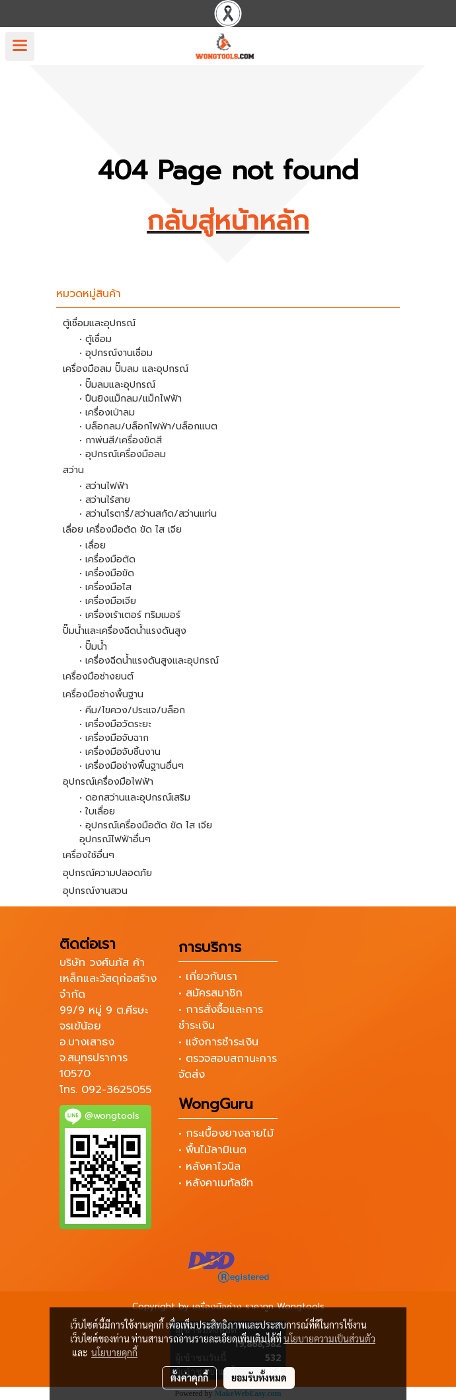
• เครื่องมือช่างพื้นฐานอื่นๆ (131, 766)
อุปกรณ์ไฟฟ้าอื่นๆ (115, 839)
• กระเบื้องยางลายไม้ (226, 1133)
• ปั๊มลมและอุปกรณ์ (117, 385)
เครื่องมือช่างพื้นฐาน (103, 694)
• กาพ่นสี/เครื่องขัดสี (120, 440)
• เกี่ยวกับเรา (207, 976)
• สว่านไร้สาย (104, 500)
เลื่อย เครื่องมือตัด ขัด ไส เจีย (122, 530)
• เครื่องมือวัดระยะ (115, 724)
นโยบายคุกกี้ (114, 1352)
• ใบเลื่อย (97, 811)
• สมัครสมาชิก (210, 993)
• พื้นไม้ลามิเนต (212, 1150)
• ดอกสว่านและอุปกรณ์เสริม (134, 798)
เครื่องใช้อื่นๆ (88, 855)
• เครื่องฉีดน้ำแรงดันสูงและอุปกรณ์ (149, 661)
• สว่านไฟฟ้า (103, 486)
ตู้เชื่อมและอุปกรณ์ (99, 323)
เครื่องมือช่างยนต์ (98, 676)
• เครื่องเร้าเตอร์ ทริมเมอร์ (129, 615)
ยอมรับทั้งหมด (259, 1377)
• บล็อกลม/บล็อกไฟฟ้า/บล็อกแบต (148, 426)
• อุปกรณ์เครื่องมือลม (122, 454)
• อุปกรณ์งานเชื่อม (116, 353)
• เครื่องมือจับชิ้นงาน (120, 752)
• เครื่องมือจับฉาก (114, 738)
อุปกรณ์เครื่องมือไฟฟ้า (108, 782)
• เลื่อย (92, 545)
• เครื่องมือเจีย (107, 601)
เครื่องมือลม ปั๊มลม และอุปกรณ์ (125, 369)
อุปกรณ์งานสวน (95, 891)
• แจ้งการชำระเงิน (218, 1042)
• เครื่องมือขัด (106, 573)
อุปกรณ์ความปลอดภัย (107, 873)
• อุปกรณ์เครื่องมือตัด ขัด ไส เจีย (145, 825)
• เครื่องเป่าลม (107, 412)
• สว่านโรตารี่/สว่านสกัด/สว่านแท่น (148, 514)
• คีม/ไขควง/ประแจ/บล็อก (132, 710)
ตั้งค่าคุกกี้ (189, 1377)
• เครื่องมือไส (105, 587)
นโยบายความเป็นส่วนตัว (329, 1338)
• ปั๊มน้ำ (93, 647)
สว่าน (73, 470)
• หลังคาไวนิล (209, 1166)
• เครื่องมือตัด (107, 559)
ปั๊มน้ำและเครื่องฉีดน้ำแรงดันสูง (124, 631)
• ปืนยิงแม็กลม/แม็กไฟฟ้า (130, 399)
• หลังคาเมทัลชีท (215, 1183)
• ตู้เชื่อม (95, 339)
